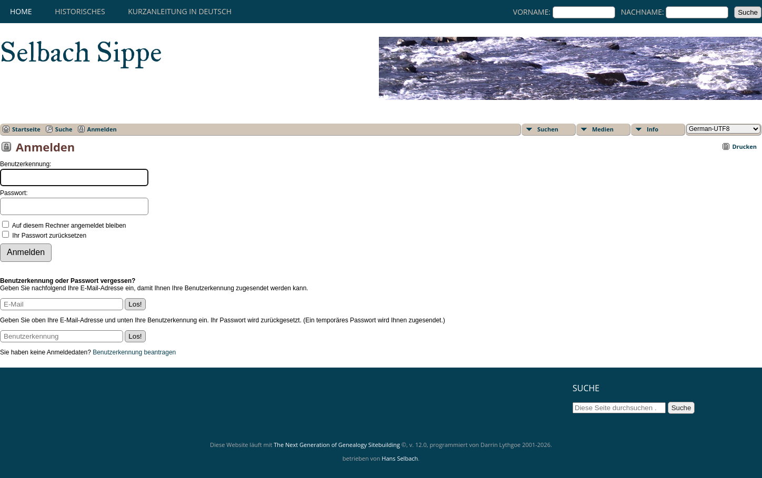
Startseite (26, 129)
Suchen (547, 129)
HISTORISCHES (80, 11)
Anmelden (102, 129)
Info (652, 129)
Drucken (744, 146)
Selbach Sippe (81, 52)
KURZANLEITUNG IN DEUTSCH (180, 11)
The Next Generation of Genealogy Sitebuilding (337, 445)
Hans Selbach (400, 458)
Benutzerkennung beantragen (134, 352)
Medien (603, 129)
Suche (64, 129)
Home (21, 11)
